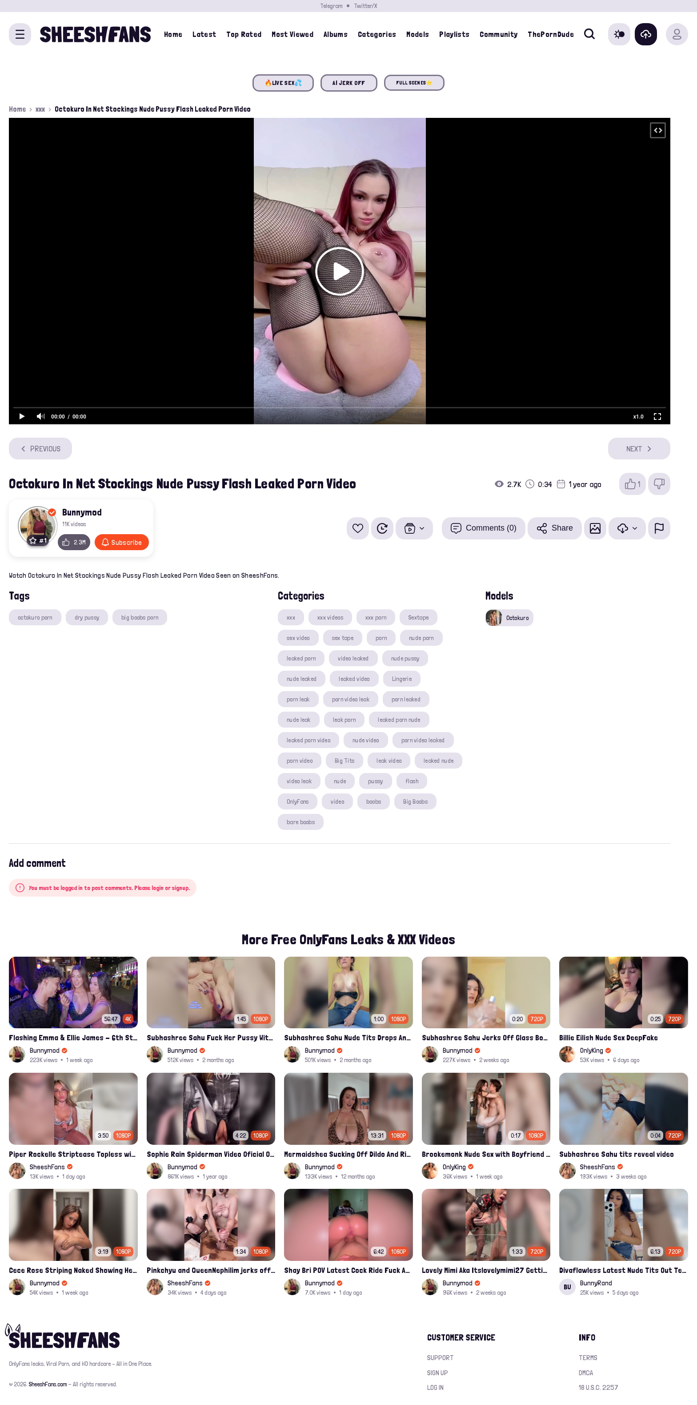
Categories (377, 34)
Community (498, 34)
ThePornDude (551, 34)
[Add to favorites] (358, 528)
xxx (40, 109)
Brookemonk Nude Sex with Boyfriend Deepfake (486, 1154)
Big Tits (344, 760)
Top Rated (243, 34)
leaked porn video (308, 740)
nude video (366, 740)
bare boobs (301, 821)
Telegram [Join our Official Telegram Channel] (331, 5)
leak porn (344, 719)
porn (381, 637)
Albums (336, 34)
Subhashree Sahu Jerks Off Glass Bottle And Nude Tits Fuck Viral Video (486, 1037)
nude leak (299, 719)
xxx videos (330, 617)
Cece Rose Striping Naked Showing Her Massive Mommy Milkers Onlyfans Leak (73, 1270)
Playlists (454, 34)
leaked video (354, 678)
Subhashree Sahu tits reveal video (616, 1154)
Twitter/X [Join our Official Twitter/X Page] (365, 5)
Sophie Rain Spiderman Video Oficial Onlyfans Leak (211, 1154)
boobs (373, 801)
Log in (435, 1387)
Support (440, 1357)
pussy (375, 781)
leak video (389, 760)
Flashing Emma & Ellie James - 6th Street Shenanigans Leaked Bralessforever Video (73, 1037)
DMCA (586, 1373)
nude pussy (405, 658)
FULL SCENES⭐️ (414, 83)
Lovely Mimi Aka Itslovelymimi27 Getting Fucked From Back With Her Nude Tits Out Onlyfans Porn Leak (486, 1270)
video (337, 801)
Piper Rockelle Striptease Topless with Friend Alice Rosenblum (73, 1154)
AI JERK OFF (348, 82)
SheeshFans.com (48, 1384)
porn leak (298, 699)
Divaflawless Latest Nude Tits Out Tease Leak (623, 1270)
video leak (299, 781)
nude (340, 781)
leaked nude (438, 760)
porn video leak (350, 699)
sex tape (342, 637)
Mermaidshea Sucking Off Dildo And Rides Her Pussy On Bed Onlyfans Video (348, 1154)
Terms (588, 1357)
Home (173, 34)
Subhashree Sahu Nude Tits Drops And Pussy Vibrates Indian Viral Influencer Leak (348, 1037)
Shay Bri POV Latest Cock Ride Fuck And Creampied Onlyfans (348, 1270)
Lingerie (402, 678)
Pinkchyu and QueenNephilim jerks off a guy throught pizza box (211, 1270)
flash (411, 781)
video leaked (353, 658)
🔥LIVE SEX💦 (283, 82)
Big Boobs (415, 801)
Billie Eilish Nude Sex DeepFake (608, 1037)
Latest (204, 34)
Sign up (437, 1373)
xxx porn (375, 617)
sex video (298, 637)
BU (567, 1287)
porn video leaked (423, 740)
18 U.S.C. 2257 (598, 1387)
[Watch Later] (382, 528)
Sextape (419, 617)
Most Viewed (292, 34)
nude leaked (301, 678)
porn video (299, 760)
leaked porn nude (399, 719)
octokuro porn (35, 617)
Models (417, 34)
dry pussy (87, 617)
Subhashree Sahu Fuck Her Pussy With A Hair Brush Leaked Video (211, 1037)
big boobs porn (139, 617)
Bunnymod (82, 512)
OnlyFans (297, 801)
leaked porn (301, 658)
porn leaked (406, 699)
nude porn (421, 637)
